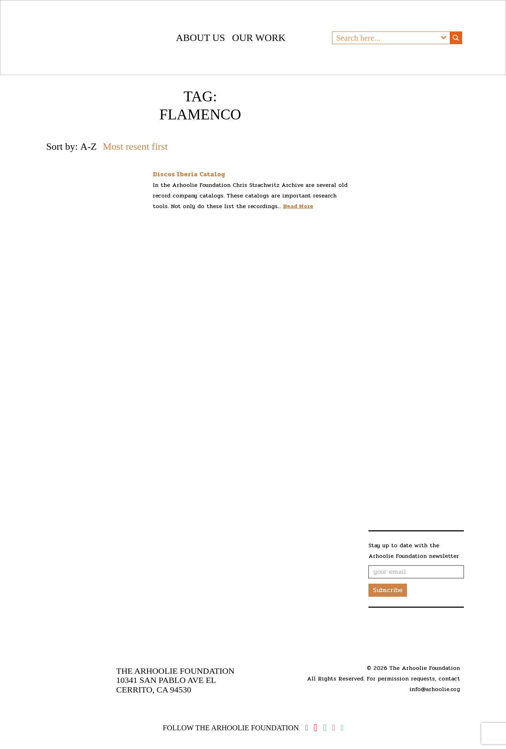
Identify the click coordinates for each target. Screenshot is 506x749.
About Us (200, 40)
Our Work (258, 40)
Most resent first (135, 152)
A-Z (88, 152)
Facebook (306, 728)
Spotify (342, 728)
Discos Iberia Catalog (189, 180)
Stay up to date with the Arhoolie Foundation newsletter (413, 556)
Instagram (333, 728)
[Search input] (385, 40)
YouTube (315, 728)
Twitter (324, 727)
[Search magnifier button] (456, 41)
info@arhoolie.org (434, 689)
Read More (298, 212)
